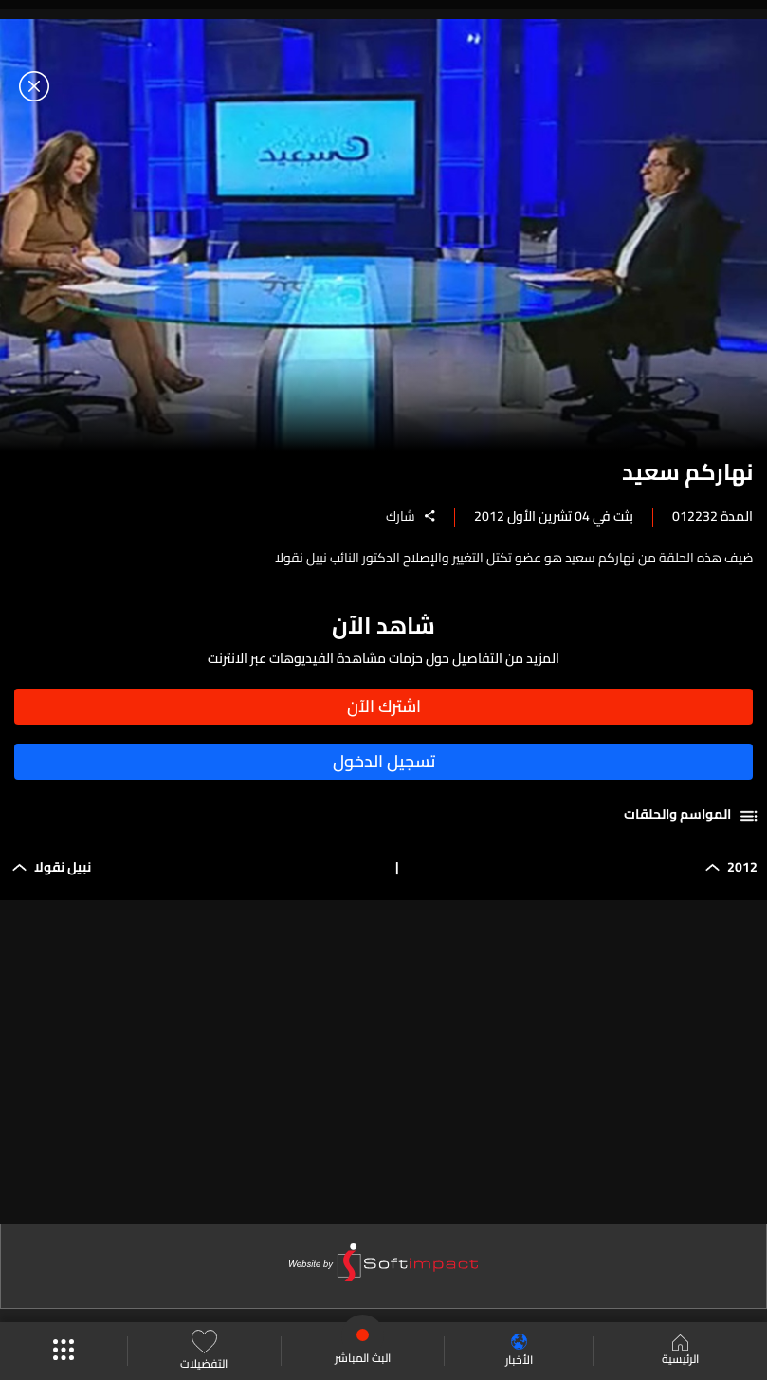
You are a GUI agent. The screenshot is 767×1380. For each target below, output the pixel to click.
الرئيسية (680, 1351)
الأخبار (519, 1351)
